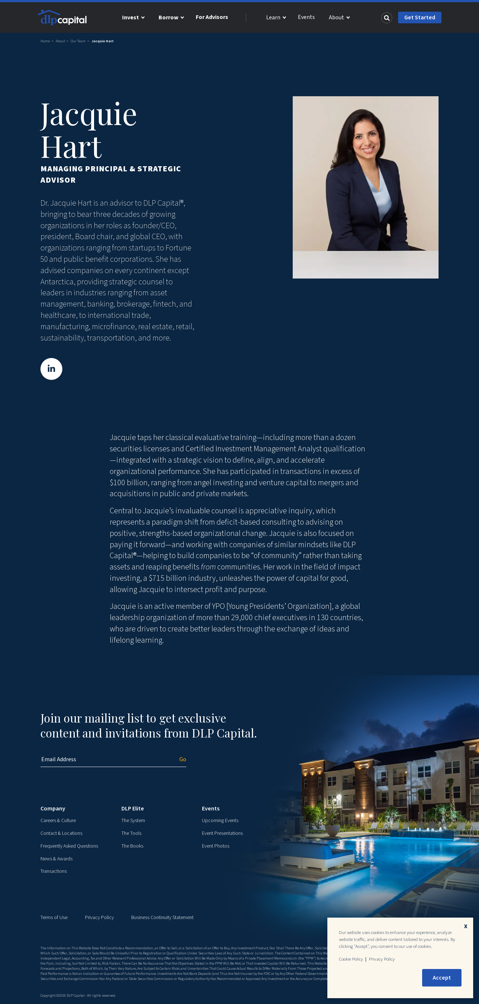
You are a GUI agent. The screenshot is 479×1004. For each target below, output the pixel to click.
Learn (273, 17)
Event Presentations (222, 833)
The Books (132, 846)
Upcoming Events (220, 820)
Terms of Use (53, 917)
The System (133, 820)
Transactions (53, 871)
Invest (130, 17)
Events (306, 17)
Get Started (419, 17)
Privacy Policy (99, 917)
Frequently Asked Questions (69, 846)
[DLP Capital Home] (63, 17)
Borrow (168, 17)
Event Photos (215, 846)
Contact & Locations (61, 833)
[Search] (386, 17)
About (336, 17)
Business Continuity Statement (162, 917)
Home (45, 41)
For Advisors (212, 17)
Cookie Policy (351, 959)
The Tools (131, 833)
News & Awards (56, 859)
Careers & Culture (58, 820)
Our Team (78, 41)
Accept (442, 978)
